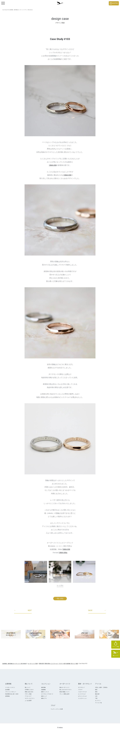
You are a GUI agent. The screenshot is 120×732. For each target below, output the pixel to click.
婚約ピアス (44, 698)
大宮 (96, 696)
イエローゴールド (82, 691)
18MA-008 (52, 165)
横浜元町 (97, 694)
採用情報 (7, 696)
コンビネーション (82, 698)
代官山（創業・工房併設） (101, 687)
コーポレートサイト (10, 687)
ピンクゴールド (82, 694)
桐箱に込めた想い (29, 691)
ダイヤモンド (81, 687)
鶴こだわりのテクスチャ (66, 689)
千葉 (96, 698)
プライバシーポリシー (10, 691)
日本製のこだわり (29, 689)
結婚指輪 (43, 689)
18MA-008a (63, 553)
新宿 (96, 691)
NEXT (23, 610)
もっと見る (60, 585)
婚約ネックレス (45, 691)
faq (109, 634)
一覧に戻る (59, 598)
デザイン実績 (28, 694)
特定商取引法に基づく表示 (11, 694)
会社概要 (7, 689)
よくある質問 (28, 700)
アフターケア (28, 696)
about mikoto (11, 634)
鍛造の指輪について (64, 691)
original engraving (35, 634)
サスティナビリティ (30, 698)
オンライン (98, 700)
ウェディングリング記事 (57, 709)
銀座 (96, 689)
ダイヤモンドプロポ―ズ (47, 694)
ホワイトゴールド (82, 696)
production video (60, 634)
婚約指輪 (43, 687)
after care (84, 634)
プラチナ (80, 689)
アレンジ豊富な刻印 (64, 694)
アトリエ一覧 (98, 702)
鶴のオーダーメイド (64, 687)
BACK (97, 610)
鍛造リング (44, 696)
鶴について (27, 687)
